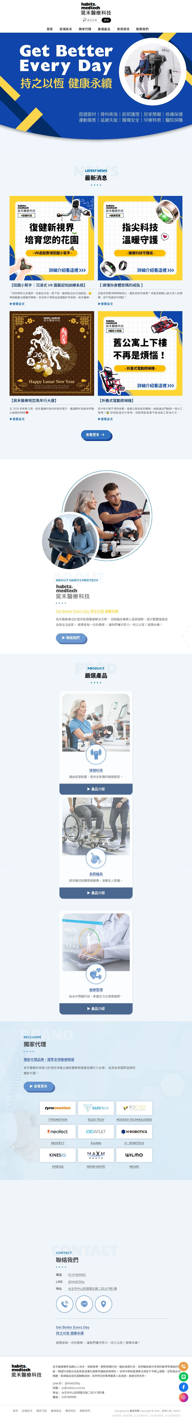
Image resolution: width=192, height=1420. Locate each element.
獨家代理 (41, 1410)
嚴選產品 (56, 1410)
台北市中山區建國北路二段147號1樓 (83, 1392)
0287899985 (69, 1397)
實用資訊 (70, 1410)
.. (160, 1410)
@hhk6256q (72, 1383)
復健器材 (116, 1415)
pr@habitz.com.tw (73, 1388)
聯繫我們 (85, 1410)
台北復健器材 (141, 1415)
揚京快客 (135, 1410)
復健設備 (127, 1415)
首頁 (15, 1410)
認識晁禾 (27, 1410)
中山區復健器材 (173, 1415)
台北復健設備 (156, 1415)
